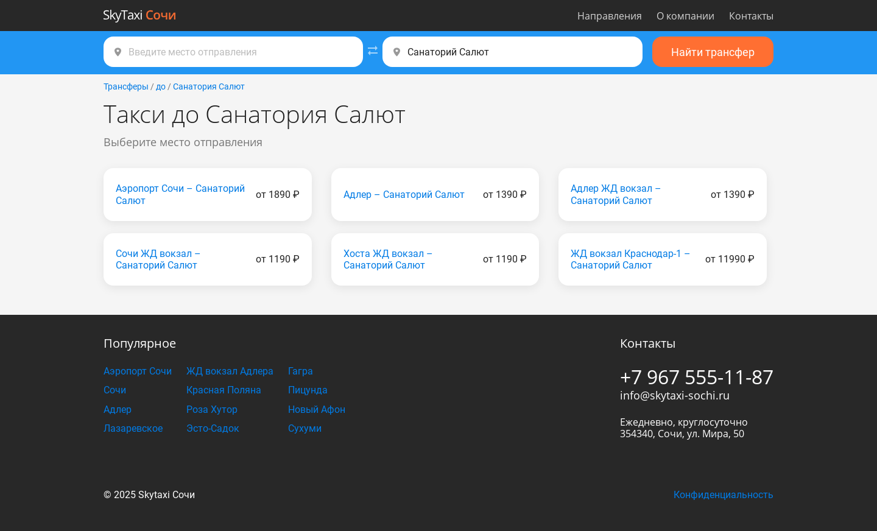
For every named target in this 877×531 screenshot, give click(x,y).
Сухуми (305, 428)
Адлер (118, 409)
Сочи (115, 390)
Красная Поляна (223, 390)
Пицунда (308, 390)
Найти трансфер (713, 52)
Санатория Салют (209, 86)
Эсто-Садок (212, 428)
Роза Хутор (212, 409)
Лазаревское (133, 428)
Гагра (300, 371)
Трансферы (126, 86)
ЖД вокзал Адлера (229, 371)
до (161, 86)
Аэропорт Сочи (138, 371)
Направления (609, 16)
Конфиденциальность (723, 495)
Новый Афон (316, 409)
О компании (685, 16)
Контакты (751, 16)
